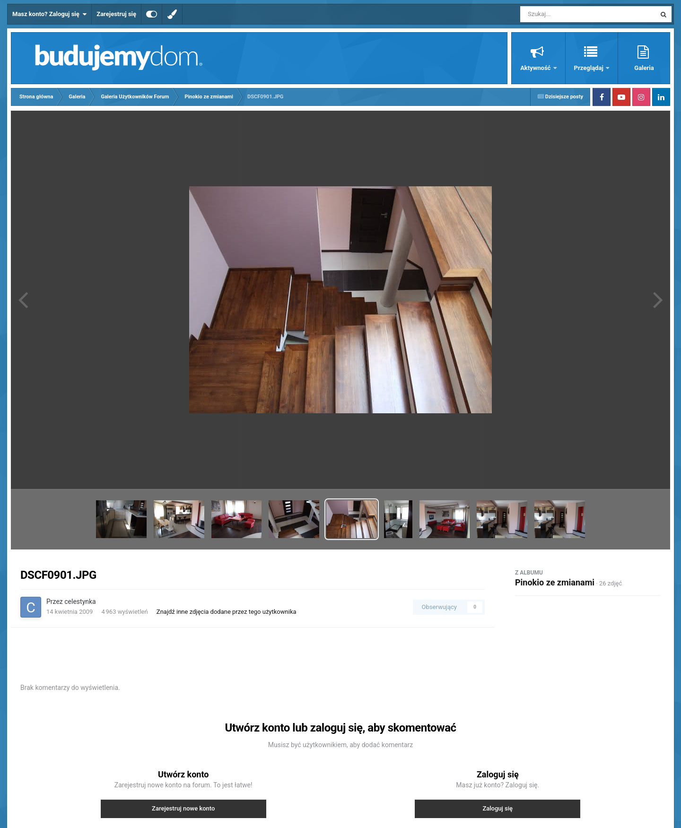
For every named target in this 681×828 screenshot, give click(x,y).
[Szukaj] (566, 14)
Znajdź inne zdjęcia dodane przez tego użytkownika (227, 611)
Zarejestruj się (116, 13)
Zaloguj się (497, 808)
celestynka (80, 601)
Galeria (644, 67)
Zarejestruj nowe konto (183, 808)
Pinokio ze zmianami (554, 582)
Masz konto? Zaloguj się (49, 14)
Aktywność (536, 67)
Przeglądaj (589, 67)
